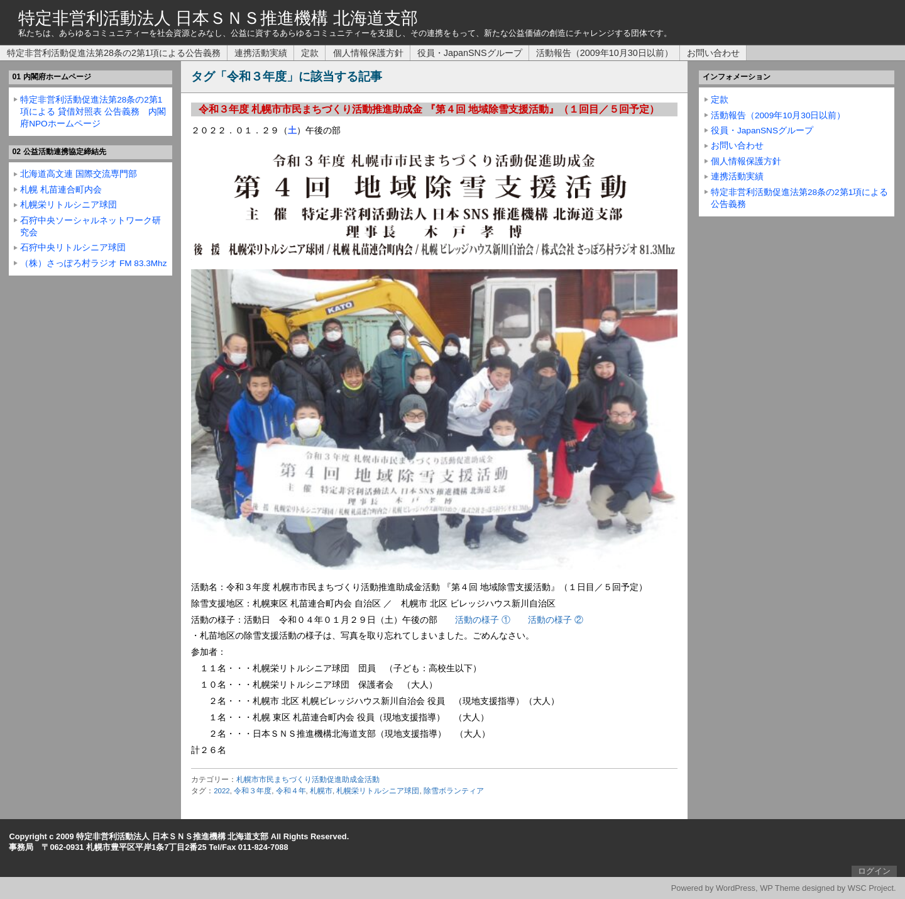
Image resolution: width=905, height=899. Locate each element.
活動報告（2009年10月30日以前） (604, 53)
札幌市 (321, 791)
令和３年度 (253, 791)
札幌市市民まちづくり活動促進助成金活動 (308, 779)
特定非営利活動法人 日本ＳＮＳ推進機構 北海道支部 (218, 18)
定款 (310, 53)
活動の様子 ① (482, 620)
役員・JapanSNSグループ (469, 53)
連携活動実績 (260, 53)
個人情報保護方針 (368, 53)
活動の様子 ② (555, 620)
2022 (222, 791)
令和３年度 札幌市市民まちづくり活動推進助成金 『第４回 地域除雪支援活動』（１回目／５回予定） (429, 109)
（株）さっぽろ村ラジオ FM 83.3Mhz (93, 263)
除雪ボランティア (454, 791)
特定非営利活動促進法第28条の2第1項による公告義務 (114, 53)
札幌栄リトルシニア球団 (377, 791)
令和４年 (291, 791)
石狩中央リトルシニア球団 (73, 247)
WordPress (735, 888)
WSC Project (871, 888)
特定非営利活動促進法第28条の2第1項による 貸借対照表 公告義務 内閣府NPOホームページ (93, 111)
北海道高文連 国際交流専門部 (78, 174)
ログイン (874, 871)
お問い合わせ (713, 53)
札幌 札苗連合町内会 (61, 189)
